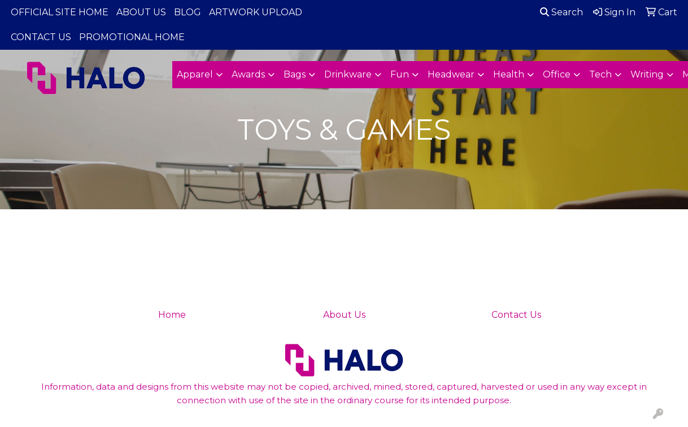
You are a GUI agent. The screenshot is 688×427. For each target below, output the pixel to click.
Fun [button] (399, 74)
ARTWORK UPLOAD (255, 12)
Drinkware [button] (348, 74)
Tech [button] (600, 74)
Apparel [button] (195, 74)
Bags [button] (295, 74)
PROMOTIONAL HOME (132, 37)
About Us (344, 314)
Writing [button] (647, 74)
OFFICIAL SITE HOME (59, 12)
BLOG (187, 12)
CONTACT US (41, 37)
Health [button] (508, 74)
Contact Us (516, 314)
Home (172, 314)
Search (561, 12)
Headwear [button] (451, 74)
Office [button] (557, 74)
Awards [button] (248, 74)
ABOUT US (141, 12)
